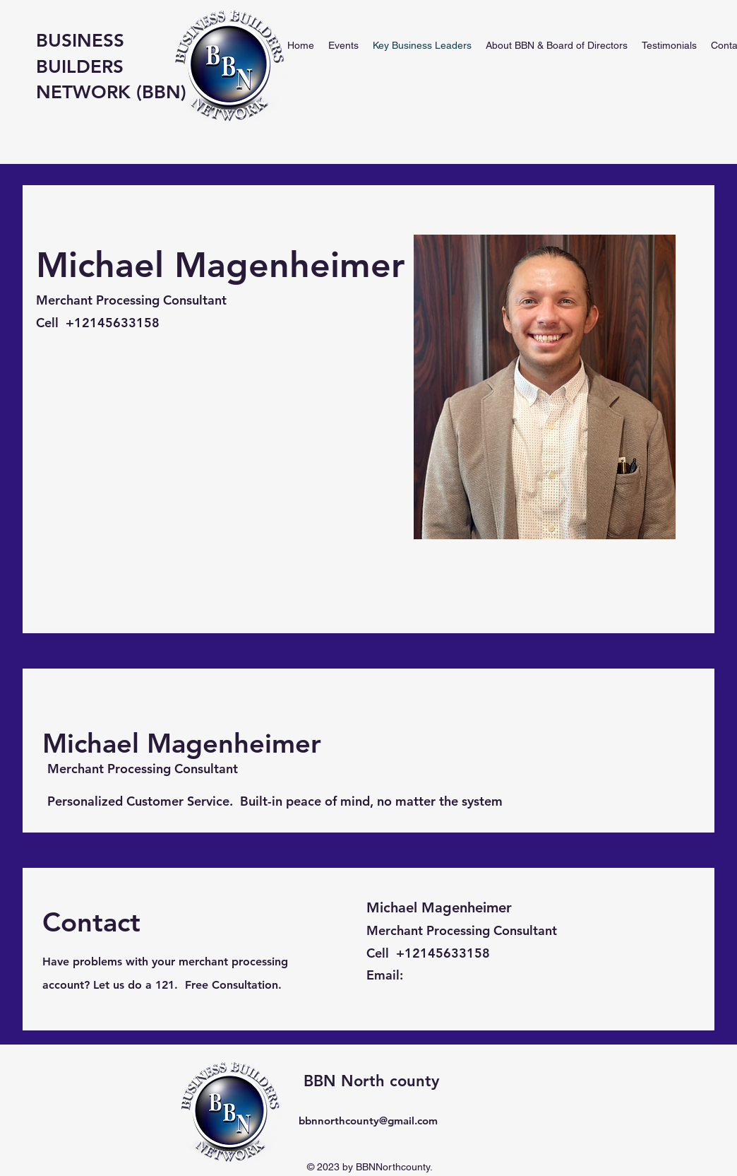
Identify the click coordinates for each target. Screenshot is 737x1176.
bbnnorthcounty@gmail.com (368, 1120)
